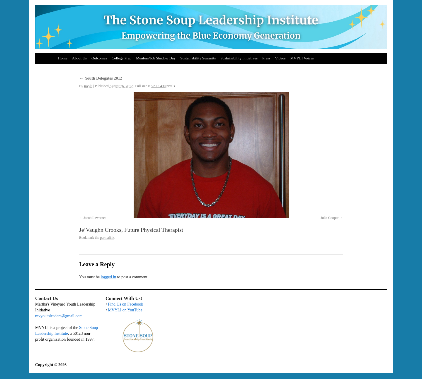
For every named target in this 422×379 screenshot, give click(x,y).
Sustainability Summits (198, 58)
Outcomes (99, 58)
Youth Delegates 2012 (100, 78)
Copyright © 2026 (51, 365)
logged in (108, 277)
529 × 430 (158, 86)
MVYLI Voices (302, 58)
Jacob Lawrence (95, 218)
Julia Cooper (329, 218)
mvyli (88, 86)
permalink (107, 238)
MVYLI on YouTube (125, 310)
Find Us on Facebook (125, 304)
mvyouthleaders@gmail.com (59, 316)
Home (62, 58)
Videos (280, 58)
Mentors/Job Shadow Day (156, 58)
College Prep (122, 58)
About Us (79, 58)
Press (266, 58)
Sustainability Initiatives (239, 58)
